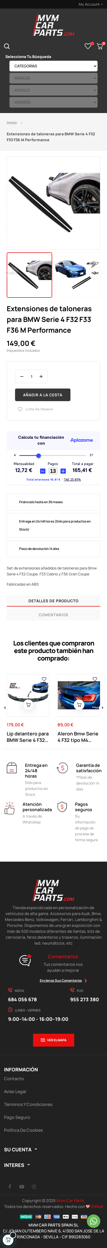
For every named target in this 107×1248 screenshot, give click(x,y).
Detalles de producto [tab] (53, 600)
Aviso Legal (15, 1091)
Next (95, 272)
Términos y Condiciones (28, 1104)
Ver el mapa (56, 1040)
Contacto (14, 1079)
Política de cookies (23, 1130)
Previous (12, 272)
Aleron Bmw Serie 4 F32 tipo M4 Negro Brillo (78, 736)
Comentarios (53, 614)
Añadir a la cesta (42, 394)
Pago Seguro (17, 1117)
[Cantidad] (31, 376)
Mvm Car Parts (70, 1200)
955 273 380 (84, 999)
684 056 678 (22, 999)
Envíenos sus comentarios (61, 980)
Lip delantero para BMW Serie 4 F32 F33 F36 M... (28, 736)
